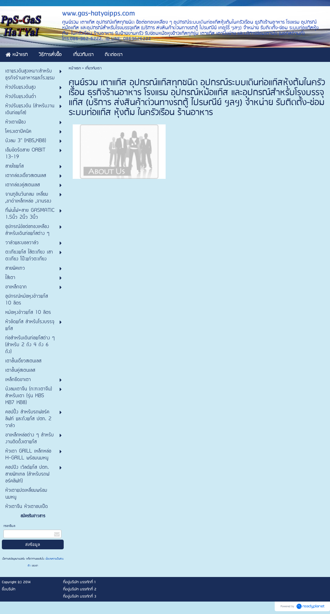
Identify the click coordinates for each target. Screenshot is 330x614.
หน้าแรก (75, 68)
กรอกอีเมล (9, 526)
